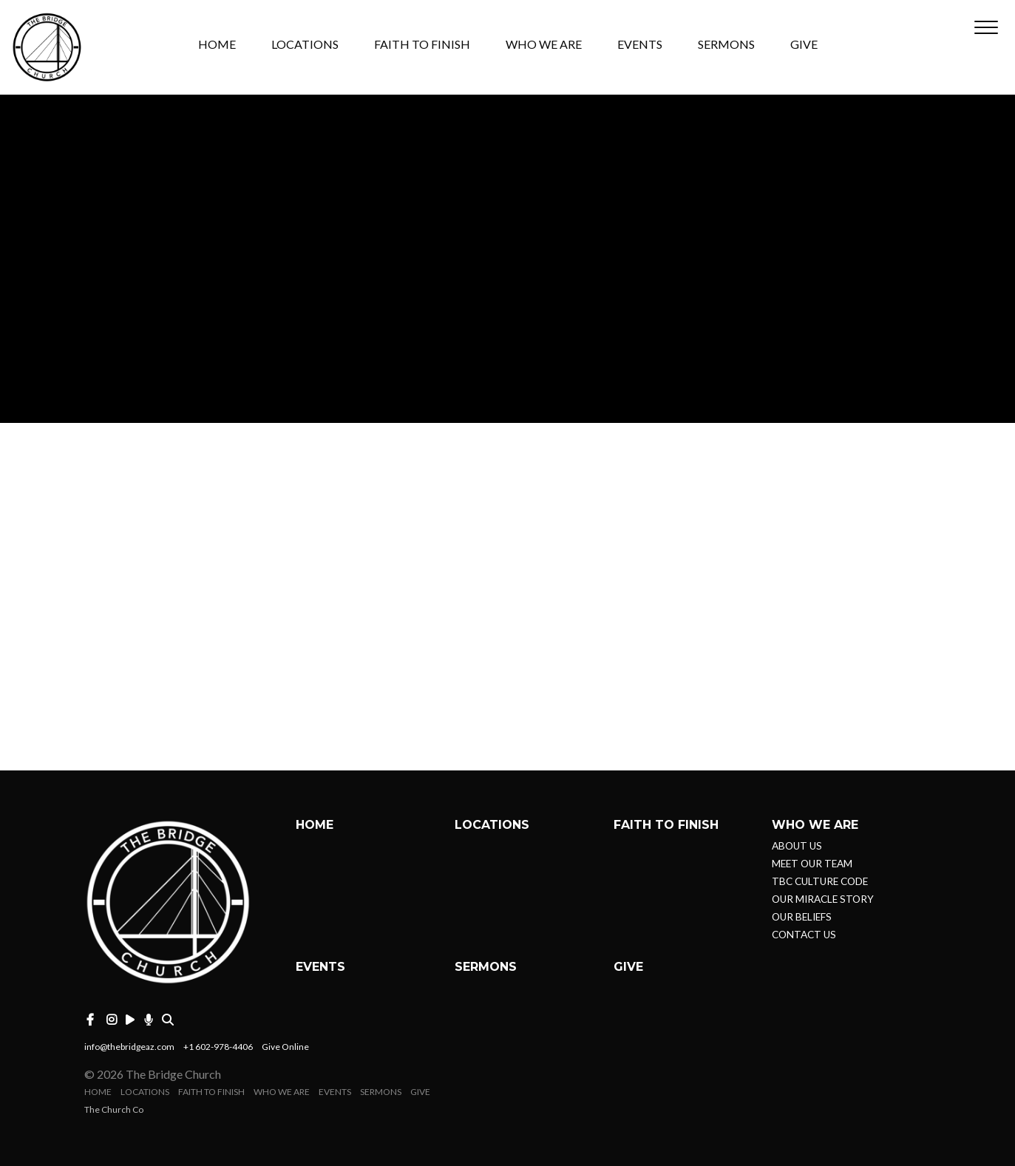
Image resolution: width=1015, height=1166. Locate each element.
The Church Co (113, 1109)
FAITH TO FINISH (422, 44)
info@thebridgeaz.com (129, 1046)
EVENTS (639, 44)
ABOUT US (797, 846)
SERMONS (726, 44)
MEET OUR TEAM (812, 864)
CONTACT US (804, 934)
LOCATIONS (305, 44)
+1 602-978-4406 (218, 1046)
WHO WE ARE (544, 44)
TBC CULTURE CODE (820, 881)
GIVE (804, 44)
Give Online (285, 1046)
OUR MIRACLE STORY (823, 899)
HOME (217, 44)
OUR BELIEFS (802, 917)
